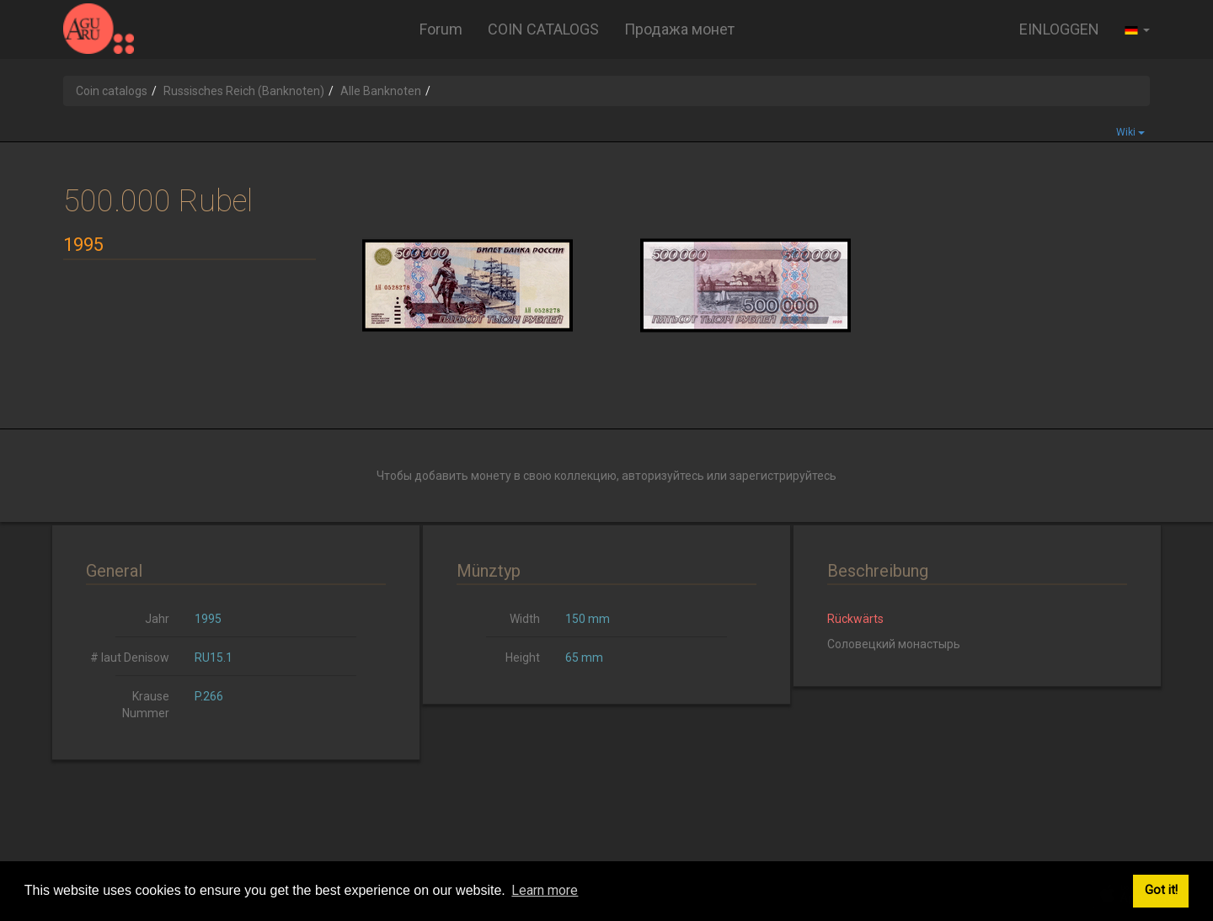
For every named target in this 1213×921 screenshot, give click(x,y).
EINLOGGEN (1059, 29)
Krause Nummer (145, 704)
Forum (440, 29)
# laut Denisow (129, 657)
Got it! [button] (1161, 890)
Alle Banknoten (380, 91)
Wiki (1130, 132)
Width (525, 619)
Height (522, 657)
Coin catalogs (111, 91)
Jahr (157, 619)
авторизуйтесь (663, 475)
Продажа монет (679, 29)
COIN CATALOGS (543, 29)
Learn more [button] (544, 890)
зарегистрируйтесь (782, 475)
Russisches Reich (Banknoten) (243, 91)
